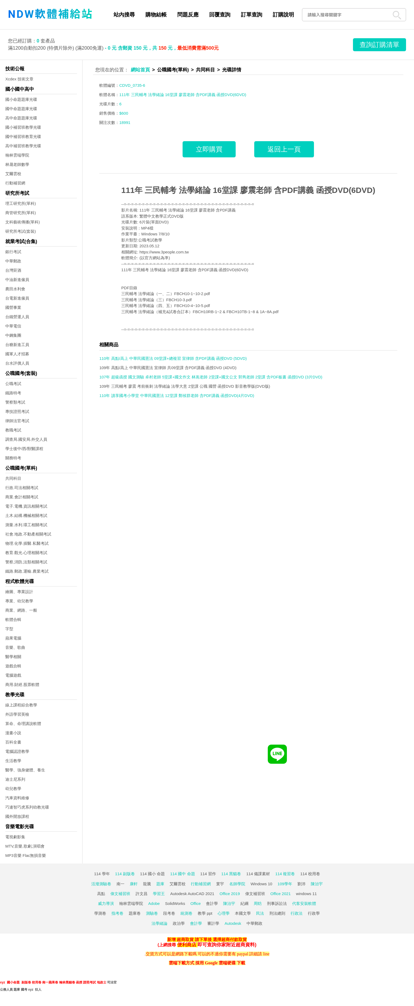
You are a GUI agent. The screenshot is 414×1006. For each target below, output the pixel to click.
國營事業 (13, 307)
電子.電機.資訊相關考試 (26, 506)
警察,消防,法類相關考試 (26, 562)
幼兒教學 (13, 788)
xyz (2, 982)
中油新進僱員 (17, 279)
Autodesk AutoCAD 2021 (192, 893)
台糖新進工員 (17, 344)
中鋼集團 (13, 335)
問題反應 (188, 15)
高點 (101, 893)
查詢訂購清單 (379, 44)
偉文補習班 (120, 893)
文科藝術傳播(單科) (22, 222)
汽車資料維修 (17, 798)
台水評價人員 (17, 363)
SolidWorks (175, 903)
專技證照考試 (17, 411)
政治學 (179, 923)
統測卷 (186, 913)
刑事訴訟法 (277, 903)
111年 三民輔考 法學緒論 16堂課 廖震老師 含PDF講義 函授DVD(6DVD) (248, 190)
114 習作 (208, 873)
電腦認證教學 (17, 751)
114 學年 (102, 873)
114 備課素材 (258, 873)
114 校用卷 (310, 873)
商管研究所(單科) (20, 212)
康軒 (134, 884)
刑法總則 (277, 913)
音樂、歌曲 (15, 647)
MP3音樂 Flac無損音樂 (25, 855)
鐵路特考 (13, 393)
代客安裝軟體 (304, 903)
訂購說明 (283, 15)
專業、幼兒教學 (19, 601)
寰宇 (220, 884)
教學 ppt (205, 913)
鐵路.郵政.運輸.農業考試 (27, 571)
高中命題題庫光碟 (21, 118)
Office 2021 (280, 893)
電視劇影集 (15, 837)
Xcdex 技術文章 (19, 79)
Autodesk (233, 923)
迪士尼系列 (15, 779)
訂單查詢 (251, 15)
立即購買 (209, 149)
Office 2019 (229, 893)
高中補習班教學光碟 (23, 146)
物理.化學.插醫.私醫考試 (27, 543)
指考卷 (117, 913)
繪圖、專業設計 (19, 591)
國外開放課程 (17, 816)
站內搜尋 (124, 15)
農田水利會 (15, 289)
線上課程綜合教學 (21, 705)
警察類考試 (15, 402)
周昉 (258, 903)
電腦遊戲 (13, 675)
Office (196, 903)
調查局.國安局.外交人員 (26, 439)
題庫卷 (135, 913)
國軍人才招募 (17, 354)
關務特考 (13, 458)
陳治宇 (317, 884)
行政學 (314, 913)
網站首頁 (140, 69)
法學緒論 (159, 923)
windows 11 (306, 893)
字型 (9, 629)
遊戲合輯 (13, 666)
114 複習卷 (285, 873)
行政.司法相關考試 (21, 487)
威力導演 (106, 903)
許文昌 (142, 893)
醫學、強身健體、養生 (25, 770)
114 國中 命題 (182, 873)
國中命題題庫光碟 (21, 108)
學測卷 (100, 913)
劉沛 (301, 884)
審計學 (213, 923)
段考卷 (169, 913)
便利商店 (186, 944)
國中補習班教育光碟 (23, 136)
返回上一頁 (284, 149)
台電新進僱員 (17, 298)
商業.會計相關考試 (21, 497)
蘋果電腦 (13, 638)
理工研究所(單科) (20, 203)
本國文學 (243, 913)
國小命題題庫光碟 (21, 99)
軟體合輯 (13, 619)
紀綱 (244, 903)
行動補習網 (15, 183)
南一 (120, 884)
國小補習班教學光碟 (23, 127)
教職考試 (13, 430)
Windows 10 (261, 884)
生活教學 (13, 760)
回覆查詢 (219, 15)
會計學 (212, 903)
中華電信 (13, 326)
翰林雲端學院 (17, 155)
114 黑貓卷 (231, 873)
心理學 (224, 913)
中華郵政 (13, 261)
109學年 (285, 884)
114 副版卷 (125, 873)
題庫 (160, 884)
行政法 (297, 913)
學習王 (159, 893)
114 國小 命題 (152, 873)
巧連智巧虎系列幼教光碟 (27, 807)
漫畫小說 (13, 733)
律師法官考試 (17, 420)
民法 (260, 913)
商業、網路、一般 (21, 610)
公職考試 (13, 383)
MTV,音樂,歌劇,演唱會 (25, 846)
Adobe (154, 903)
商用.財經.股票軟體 (22, 684)
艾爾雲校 (13, 173)
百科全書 (13, 742)
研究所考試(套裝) (20, 231)
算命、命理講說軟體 (23, 723)
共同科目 (13, 478)
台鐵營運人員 (17, 316)
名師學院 (237, 884)
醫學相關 (13, 656)
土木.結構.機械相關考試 (26, 515)
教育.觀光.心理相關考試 (26, 552)
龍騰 (147, 884)
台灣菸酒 (13, 270)
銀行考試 (13, 251)
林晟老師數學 (17, 164)
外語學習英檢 (17, 714)
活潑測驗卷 (101, 884)
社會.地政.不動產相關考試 (28, 534)
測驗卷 (152, 913)
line (266, 954)
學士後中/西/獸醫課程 (24, 448)
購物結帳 (156, 15)
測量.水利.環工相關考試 (26, 525)
